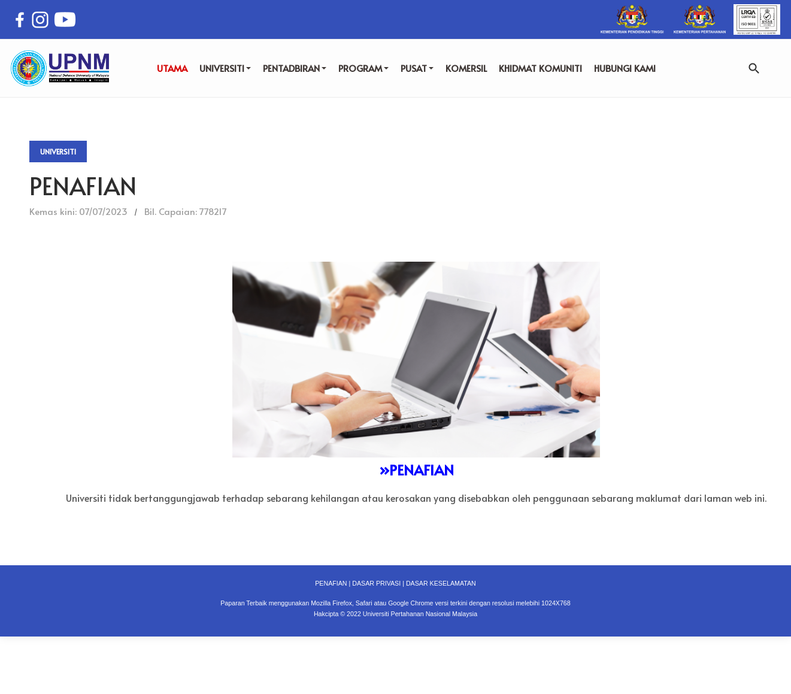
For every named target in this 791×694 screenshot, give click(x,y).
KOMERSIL (466, 68)
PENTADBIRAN (294, 68)
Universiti (58, 151)
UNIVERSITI (225, 68)
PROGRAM (363, 68)
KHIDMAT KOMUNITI (540, 68)
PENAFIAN (331, 583)
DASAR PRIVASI (376, 583)
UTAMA (172, 68)
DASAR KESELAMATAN (441, 583)
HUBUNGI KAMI (625, 68)
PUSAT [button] (417, 68)
